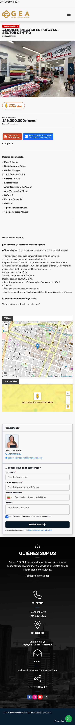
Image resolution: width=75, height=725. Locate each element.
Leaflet (50, 376)
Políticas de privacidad (38, 575)
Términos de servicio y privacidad (40, 530)
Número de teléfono (14, 492)
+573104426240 (37, 612)
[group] (37, 69)
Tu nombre (10, 472)
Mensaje (9, 503)
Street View (13, 105)
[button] (26, 94)
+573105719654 (14, 454)
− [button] (6, 329)
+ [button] (6, 325)
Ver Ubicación (29, 402)
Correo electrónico (14, 482)
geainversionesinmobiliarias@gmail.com (25, 458)
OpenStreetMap (66, 376)
